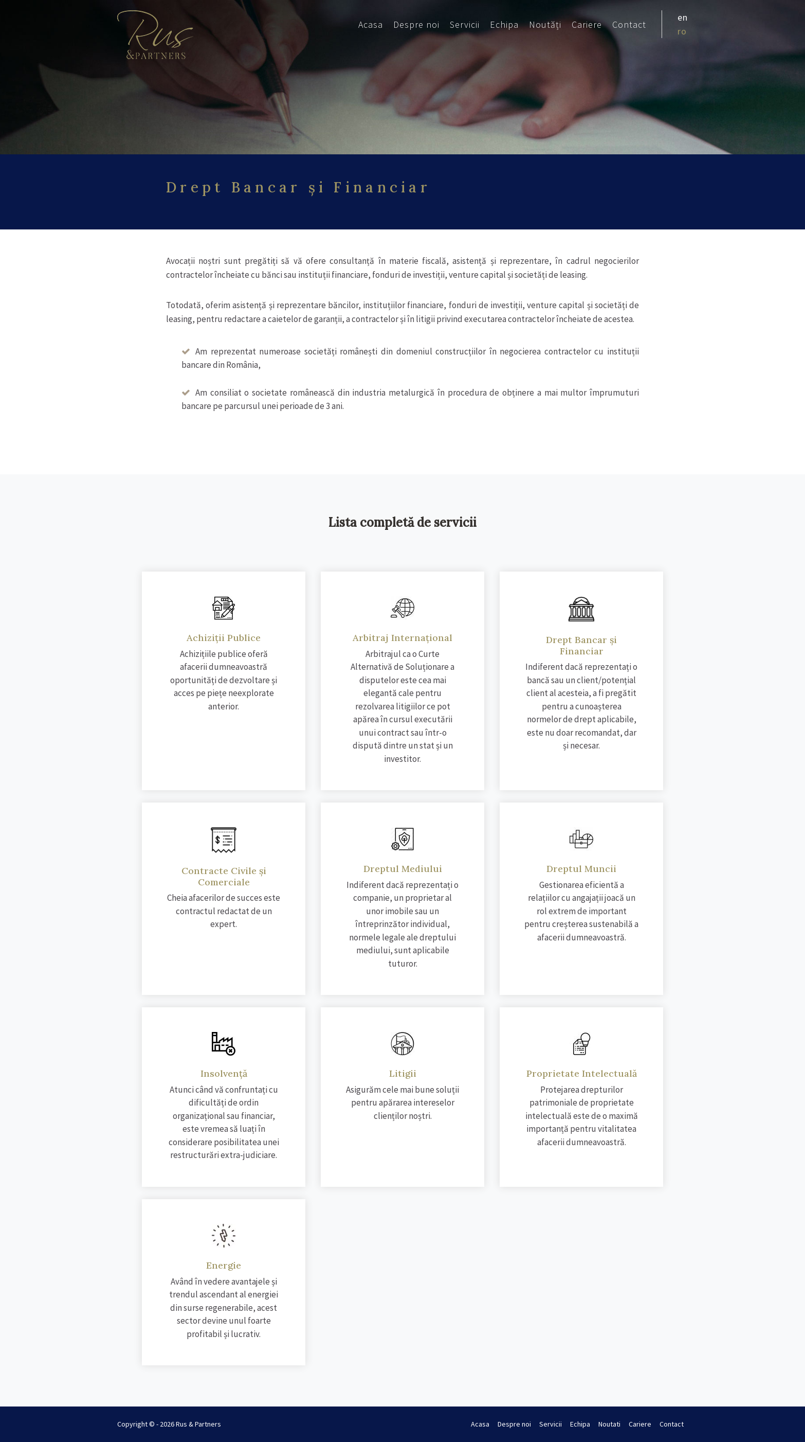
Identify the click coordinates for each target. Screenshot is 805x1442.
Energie (223, 1265)
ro (682, 31)
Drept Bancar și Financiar (581, 645)
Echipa (504, 24)
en (683, 17)
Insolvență (223, 1073)
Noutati (609, 1424)
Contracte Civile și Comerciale (223, 876)
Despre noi (416, 24)
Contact (629, 24)
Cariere (587, 24)
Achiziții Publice (224, 638)
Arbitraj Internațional (402, 638)
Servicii (465, 24)
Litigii (402, 1073)
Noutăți (545, 24)
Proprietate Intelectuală (581, 1073)
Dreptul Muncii (581, 869)
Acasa (370, 24)
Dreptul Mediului (402, 869)
